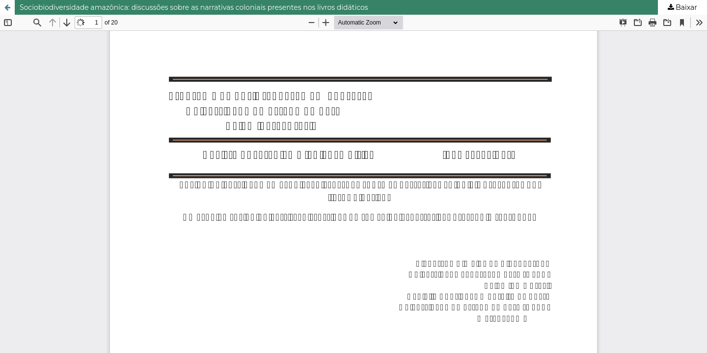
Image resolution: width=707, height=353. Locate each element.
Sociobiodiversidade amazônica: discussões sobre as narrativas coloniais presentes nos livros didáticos (194, 7)
